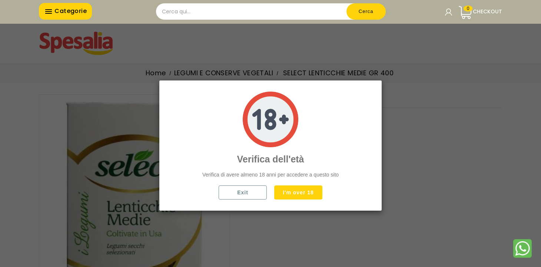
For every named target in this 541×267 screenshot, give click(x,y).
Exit (242, 192)
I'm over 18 (298, 192)
